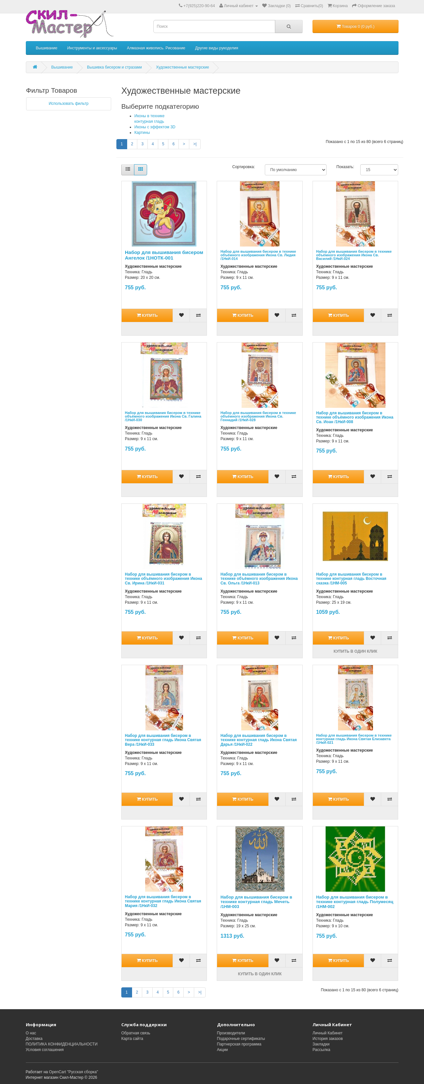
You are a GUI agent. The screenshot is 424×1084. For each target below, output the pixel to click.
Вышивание (47, 48)
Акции (222, 1049)
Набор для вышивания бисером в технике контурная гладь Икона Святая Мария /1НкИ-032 (163, 901)
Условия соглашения (45, 1049)
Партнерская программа (239, 1044)
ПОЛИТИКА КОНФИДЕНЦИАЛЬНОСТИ (62, 1044)
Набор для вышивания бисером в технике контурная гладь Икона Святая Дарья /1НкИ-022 (258, 739)
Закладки (321, 1044)
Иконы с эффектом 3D (155, 127)
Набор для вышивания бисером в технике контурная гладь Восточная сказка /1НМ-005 (351, 578)
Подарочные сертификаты (241, 1038)
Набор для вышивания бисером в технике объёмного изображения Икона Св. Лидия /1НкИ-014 (258, 255)
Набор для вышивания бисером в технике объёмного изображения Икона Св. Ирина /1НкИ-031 (163, 578)
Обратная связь (135, 1033)
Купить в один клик (355, 651)
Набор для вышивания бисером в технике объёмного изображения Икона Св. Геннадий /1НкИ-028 (258, 416)
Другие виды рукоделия (216, 48)
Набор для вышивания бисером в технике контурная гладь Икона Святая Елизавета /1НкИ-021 (354, 738)
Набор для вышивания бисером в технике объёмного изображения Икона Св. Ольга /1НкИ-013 (258, 578)
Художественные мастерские (182, 67)
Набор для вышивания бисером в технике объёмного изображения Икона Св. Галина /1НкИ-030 (163, 416)
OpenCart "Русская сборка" (73, 1072)
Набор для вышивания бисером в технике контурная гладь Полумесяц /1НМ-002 (354, 902)
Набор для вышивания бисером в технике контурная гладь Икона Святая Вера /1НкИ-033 (163, 739)
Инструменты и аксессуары (92, 48)
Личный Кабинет (328, 1033)
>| (194, 144)
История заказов (328, 1038)
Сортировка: (243, 167)
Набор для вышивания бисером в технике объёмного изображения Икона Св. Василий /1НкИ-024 (354, 255)
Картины (142, 132)
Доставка (34, 1038)
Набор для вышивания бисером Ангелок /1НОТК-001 (164, 255)
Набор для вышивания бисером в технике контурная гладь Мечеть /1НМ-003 (256, 902)
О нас (31, 1033)
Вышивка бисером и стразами (114, 67)
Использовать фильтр (69, 103)
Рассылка (321, 1049)
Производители (231, 1033)
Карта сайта (132, 1038)
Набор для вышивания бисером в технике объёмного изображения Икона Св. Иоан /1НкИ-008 (354, 417)
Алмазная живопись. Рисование (156, 48)
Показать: (343, 167)
